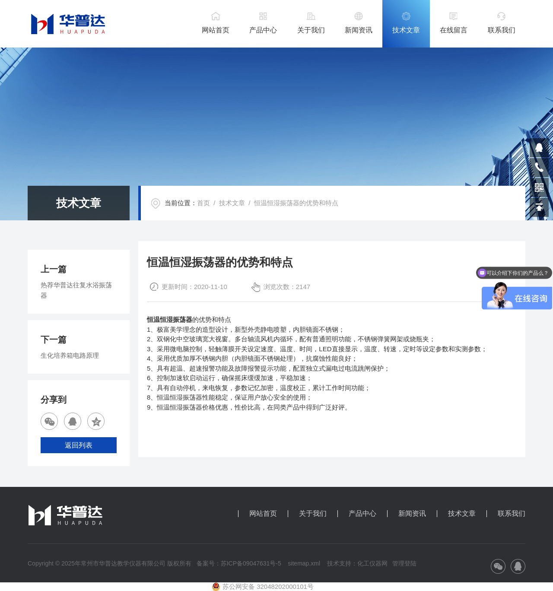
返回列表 (78, 445)
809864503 (539, 147)
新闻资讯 (358, 30)
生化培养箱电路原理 (70, 355)
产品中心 (263, 30)
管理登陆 (404, 563)
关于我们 (311, 30)
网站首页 (215, 30)
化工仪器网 (372, 563)
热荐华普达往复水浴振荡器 (76, 290)
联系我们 (501, 30)
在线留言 (453, 30)
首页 (203, 203)
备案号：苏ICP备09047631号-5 (239, 563)
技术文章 (406, 30)
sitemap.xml (304, 563)
